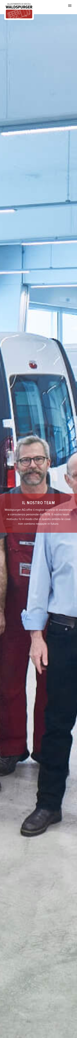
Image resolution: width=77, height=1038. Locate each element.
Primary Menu (69, 5)
